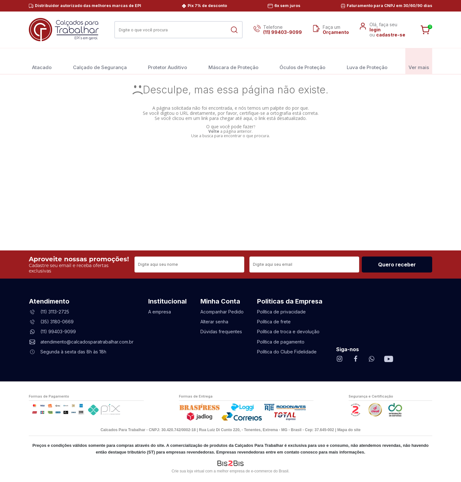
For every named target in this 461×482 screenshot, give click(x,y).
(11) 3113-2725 (54, 311)
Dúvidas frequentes (221, 331)
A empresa (159, 311)
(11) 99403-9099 (282, 32)
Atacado (42, 60)
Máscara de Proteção (233, 60)
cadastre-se (390, 34)
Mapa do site (348, 430)
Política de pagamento (280, 341)
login (375, 29)
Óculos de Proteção (302, 60)
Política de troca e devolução (288, 331)
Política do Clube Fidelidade (287, 351)
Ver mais (418, 60)
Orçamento (336, 32)
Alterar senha (214, 321)
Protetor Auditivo (167, 60)
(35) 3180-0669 (57, 321)
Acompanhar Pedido (222, 311)
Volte (213, 131)
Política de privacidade (281, 311)
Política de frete (274, 321)
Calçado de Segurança (100, 60)
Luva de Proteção (367, 60)
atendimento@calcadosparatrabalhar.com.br (86, 341)
